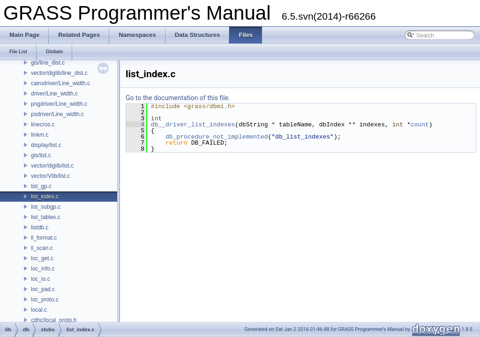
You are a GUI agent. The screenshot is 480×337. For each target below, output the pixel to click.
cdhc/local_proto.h (53, 320)
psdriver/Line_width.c (57, 114)
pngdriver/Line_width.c (59, 104)
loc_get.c (42, 258)
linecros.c (43, 124)
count (420, 124)
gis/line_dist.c (48, 62)
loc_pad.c (43, 289)
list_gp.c (41, 186)
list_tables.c (45, 217)
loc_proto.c (45, 299)
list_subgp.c (45, 207)
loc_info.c (43, 268)
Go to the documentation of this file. (178, 98)
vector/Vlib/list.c (50, 176)
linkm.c (39, 135)
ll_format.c (44, 237)
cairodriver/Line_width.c (60, 83)
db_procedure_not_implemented (216, 136)
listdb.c (39, 227)
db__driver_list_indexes (193, 124)
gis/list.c (41, 155)
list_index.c (45, 196)
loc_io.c (40, 279)
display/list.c (46, 145)
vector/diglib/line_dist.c (59, 73)
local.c (39, 310)
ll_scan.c (42, 248)
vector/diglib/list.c (52, 165)
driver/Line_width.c (54, 93)
